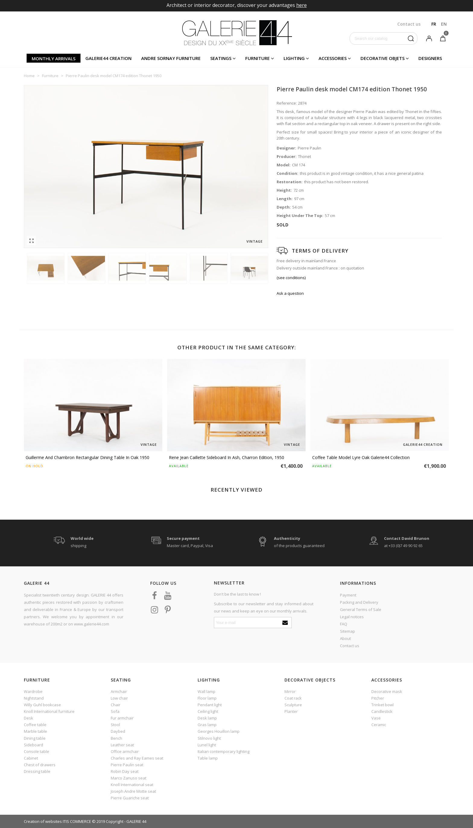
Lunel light (207, 745)
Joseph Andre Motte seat (133, 791)
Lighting (294, 58)
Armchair (119, 691)
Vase (376, 718)
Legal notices (352, 616)
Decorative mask (386, 691)
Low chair (119, 698)
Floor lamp (207, 698)
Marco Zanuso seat (128, 778)
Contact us (349, 645)
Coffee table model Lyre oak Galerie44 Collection (361, 457)
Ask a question (290, 293)
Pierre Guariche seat (130, 798)
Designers (430, 58)
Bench (116, 738)
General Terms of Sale (360, 609)
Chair (115, 704)
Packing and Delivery (359, 602)
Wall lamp (206, 691)
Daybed (118, 731)
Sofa (115, 711)
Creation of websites (43, 821)
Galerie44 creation (108, 58)
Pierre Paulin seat (127, 764)
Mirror (290, 691)
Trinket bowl (382, 704)
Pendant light (210, 704)
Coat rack (293, 698)
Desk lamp (207, 718)
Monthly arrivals (53, 58)
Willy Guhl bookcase (42, 704)
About (345, 638)
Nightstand (34, 698)
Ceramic (378, 724)
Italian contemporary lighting (223, 751)
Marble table (35, 731)
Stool (115, 724)
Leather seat (122, 745)
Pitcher (377, 698)
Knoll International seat (132, 784)
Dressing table (37, 771)
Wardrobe (33, 691)
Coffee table (35, 724)
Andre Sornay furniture (171, 58)
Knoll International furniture (49, 711)
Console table (36, 751)
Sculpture (293, 704)
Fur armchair (122, 718)
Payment (348, 595)
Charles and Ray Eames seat (137, 758)
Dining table (35, 738)
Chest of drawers (40, 764)
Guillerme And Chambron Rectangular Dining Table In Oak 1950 (87, 457)
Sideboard (33, 745)
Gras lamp (207, 724)
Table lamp (208, 758)
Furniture (257, 58)
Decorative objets (382, 58)
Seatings (220, 58)
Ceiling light (208, 711)
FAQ (343, 624)
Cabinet (31, 758)
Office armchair (125, 751)
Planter (291, 711)
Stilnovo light (209, 738)
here (301, 5)
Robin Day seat (124, 771)
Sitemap (347, 631)
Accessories (333, 58)
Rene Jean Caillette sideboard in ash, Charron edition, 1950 (226, 457)
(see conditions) (291, 277)
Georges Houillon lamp (219, 731)
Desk (28, 718)
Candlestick (381, 711)
